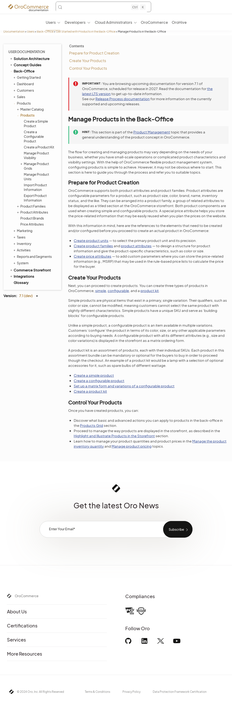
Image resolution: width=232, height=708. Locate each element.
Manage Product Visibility (36, 155)
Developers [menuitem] (75, 22)
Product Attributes (33, 212)
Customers (24, 90)
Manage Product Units (36, 176)
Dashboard (24, 83)
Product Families (32, 206)
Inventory (23, 243)
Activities (23, 250)
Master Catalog (31, 109)
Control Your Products (88, 68)
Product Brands (32, 218)
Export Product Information (35, 197)
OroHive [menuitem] (179, 22)
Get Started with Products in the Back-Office (85, 31)
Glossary (21, 282)
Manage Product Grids (35, 165)
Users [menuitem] (51, 22)
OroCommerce (27, 596)
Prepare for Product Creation (94, 53)
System (22, 263)
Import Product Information (35, 187)
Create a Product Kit (39, 147)
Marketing (23, 230)
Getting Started (28, 77)
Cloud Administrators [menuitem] (113, 22)
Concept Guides (25, 64)
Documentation (13, 31)
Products (23, 103)
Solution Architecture (29, 58)
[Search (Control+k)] (101, 7)
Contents (76, 46)
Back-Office (45, 31)
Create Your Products (87, 60)
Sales (20, 96)
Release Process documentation (122, 98)
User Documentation (26, 52)
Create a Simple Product (36, 123)
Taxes (20, 237)
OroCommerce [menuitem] (154, 22)
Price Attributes (32, 224)
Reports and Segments (33, 256)
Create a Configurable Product (34, 136)
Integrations (21, 276)
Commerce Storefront (30, 270)
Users (30, 31)
